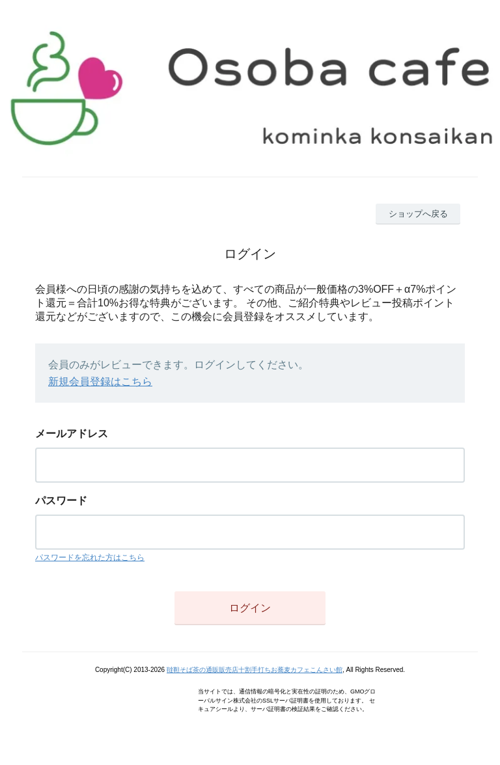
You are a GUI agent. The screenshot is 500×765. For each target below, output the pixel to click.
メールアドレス (71, 433)
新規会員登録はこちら (100, 381)
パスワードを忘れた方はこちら (90, 557)
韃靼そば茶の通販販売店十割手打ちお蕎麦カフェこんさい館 (254, 669)
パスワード (61, 500)
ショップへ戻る (418, 214)
